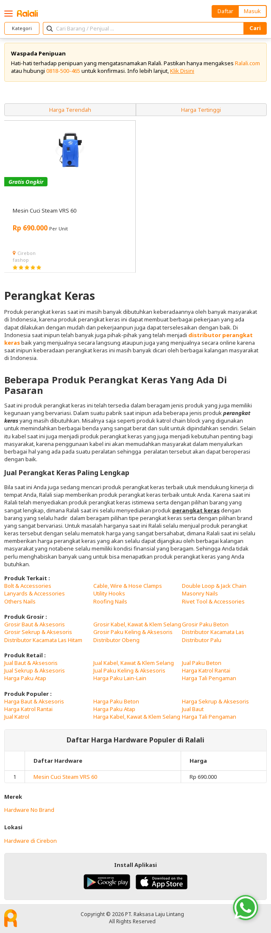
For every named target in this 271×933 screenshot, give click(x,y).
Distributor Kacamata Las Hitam (43, 640)
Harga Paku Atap (25, 678)
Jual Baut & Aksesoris (31, 663)
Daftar (225, 11)
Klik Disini (182, 71)
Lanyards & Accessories (34, 593)
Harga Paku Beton (116, 701)
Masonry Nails (200, 593)
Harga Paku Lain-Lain (119, 678)
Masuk (252, 11)
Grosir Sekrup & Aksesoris (38, 632)
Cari (255, 28)
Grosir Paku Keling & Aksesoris (133, 632)
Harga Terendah (70, 110)
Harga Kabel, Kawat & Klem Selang (136, 716)
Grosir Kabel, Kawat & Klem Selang (137, 624)
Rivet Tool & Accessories (213, 601)
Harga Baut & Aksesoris (34, 701)
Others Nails (20, 601)
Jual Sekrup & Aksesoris (34, 670)
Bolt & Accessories (27, 586)
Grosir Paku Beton (205, 624)
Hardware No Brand (29, 810)
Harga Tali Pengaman (209, 678)
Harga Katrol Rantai (206, 670)
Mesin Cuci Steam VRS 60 (65, 777)
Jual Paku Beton (201, 663)
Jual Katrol (16, 716)
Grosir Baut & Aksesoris (34, 624)
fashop (21, 260)
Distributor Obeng (116, 640)
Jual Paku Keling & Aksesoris (129, 670)
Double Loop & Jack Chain (214, 586)
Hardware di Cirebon (30, 840)
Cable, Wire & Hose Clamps (127, 586)
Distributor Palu (201, 640)
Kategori (22, 28)
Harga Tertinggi (201, 110)
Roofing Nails (110, 601)
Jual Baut (193, 709)
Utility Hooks (109, 593)
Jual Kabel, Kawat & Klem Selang (133, 663)
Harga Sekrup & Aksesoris (215, 701)
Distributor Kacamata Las (213, 632)
